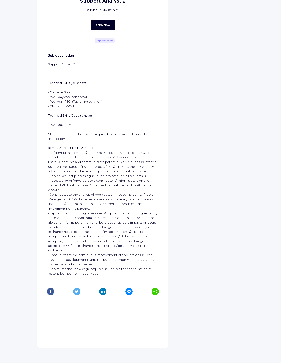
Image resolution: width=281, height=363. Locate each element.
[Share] (155, 51)
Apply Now (96, 98)
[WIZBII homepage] (17, 7)
